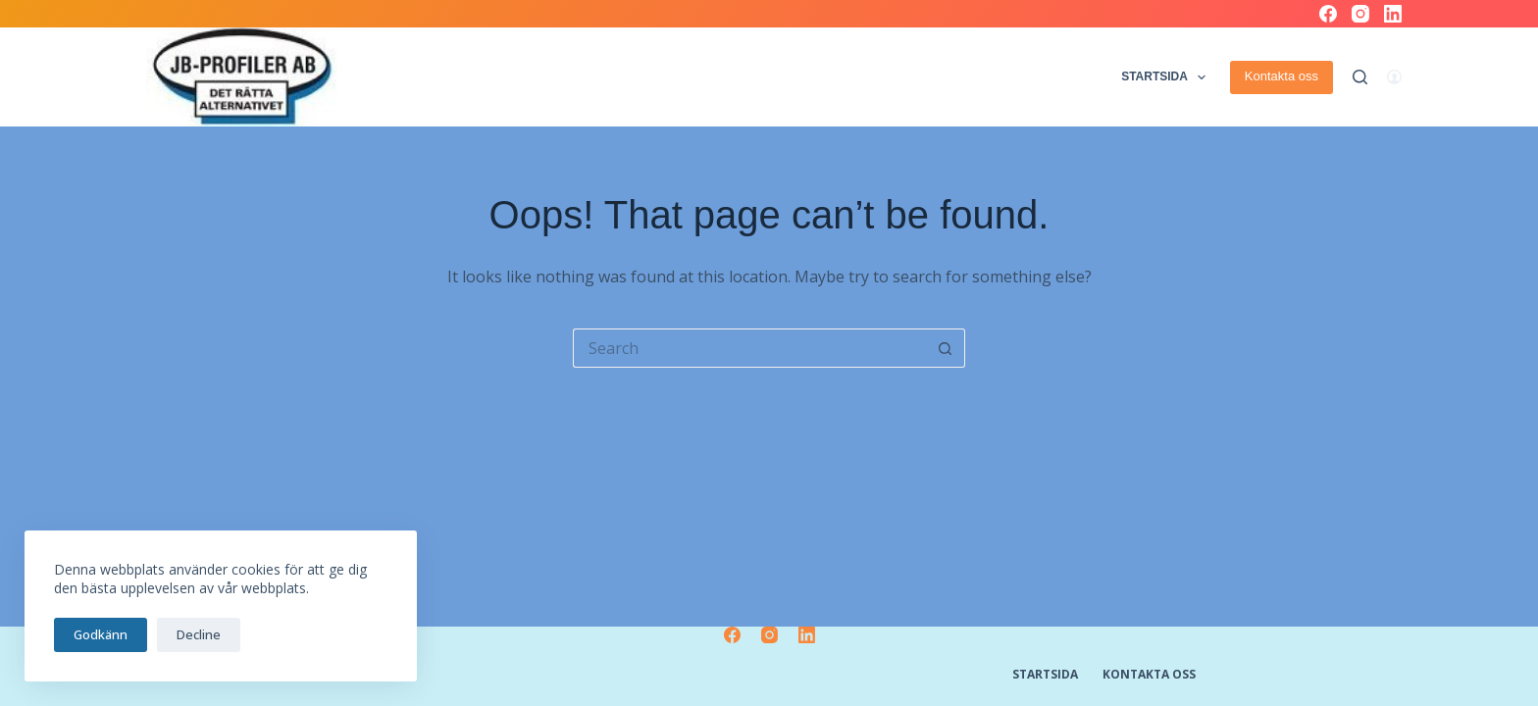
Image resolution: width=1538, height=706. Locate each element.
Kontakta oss (1281, 76)
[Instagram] (1360, 14)
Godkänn (101, 634)
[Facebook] (1328, 14)
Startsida (1165, 77)
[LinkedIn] (1393, 14)
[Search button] (945, 348)
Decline (199, 634)
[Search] (1360, 77)
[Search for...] (749, 348)
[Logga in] (1394, 77)
